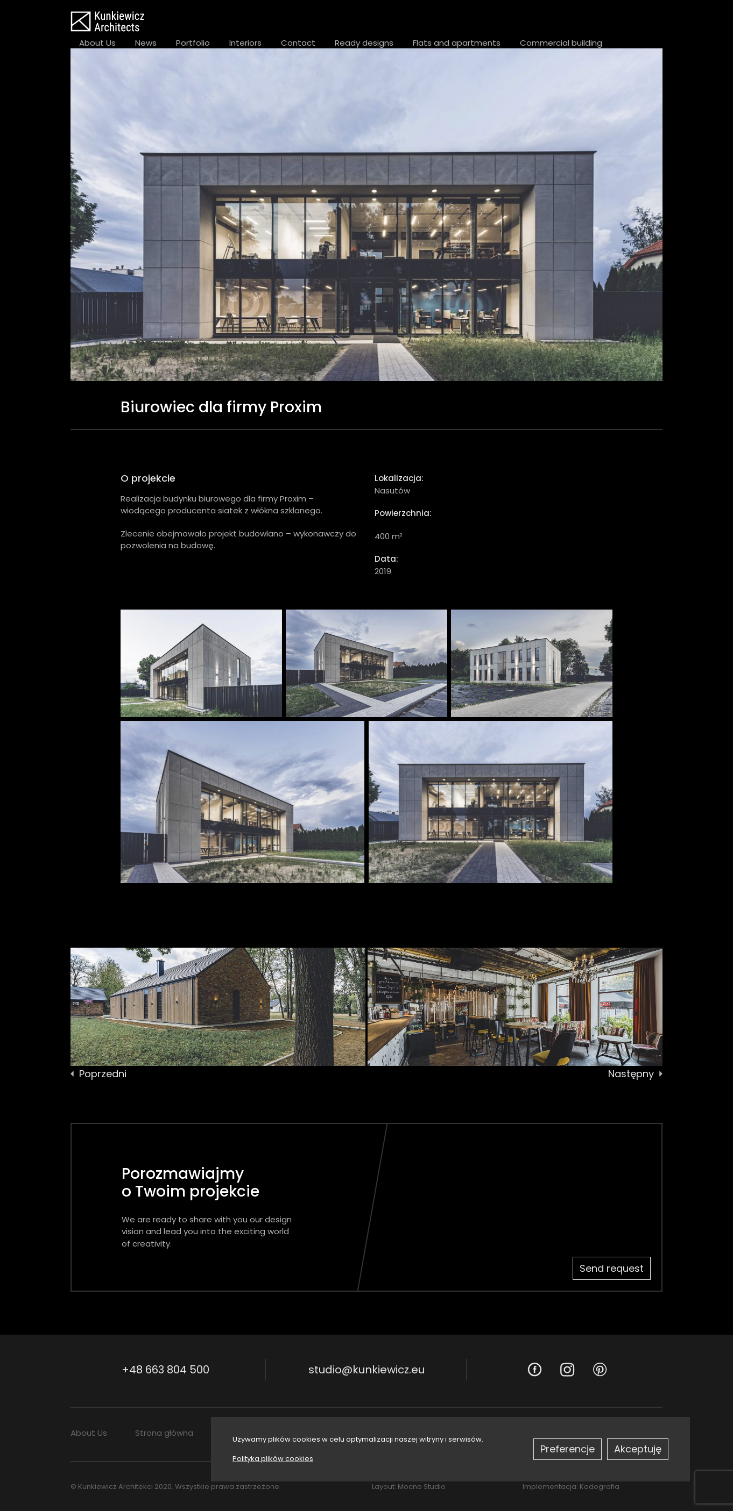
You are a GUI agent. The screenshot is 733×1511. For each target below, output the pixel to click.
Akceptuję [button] (637, 1449)
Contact (298, 42)
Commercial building (561, 42)
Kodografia (599, 1486)
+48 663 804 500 (165, 1369)
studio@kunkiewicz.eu (366, 1369)
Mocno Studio (422, 1486)
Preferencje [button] (567, 1449)
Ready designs (364, 42)
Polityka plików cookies (272, 1458)
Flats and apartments (457, 42)
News (146, 42)
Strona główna (164, 1432)
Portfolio (193, 42)
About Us (97, 42)
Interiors (245, 42)
